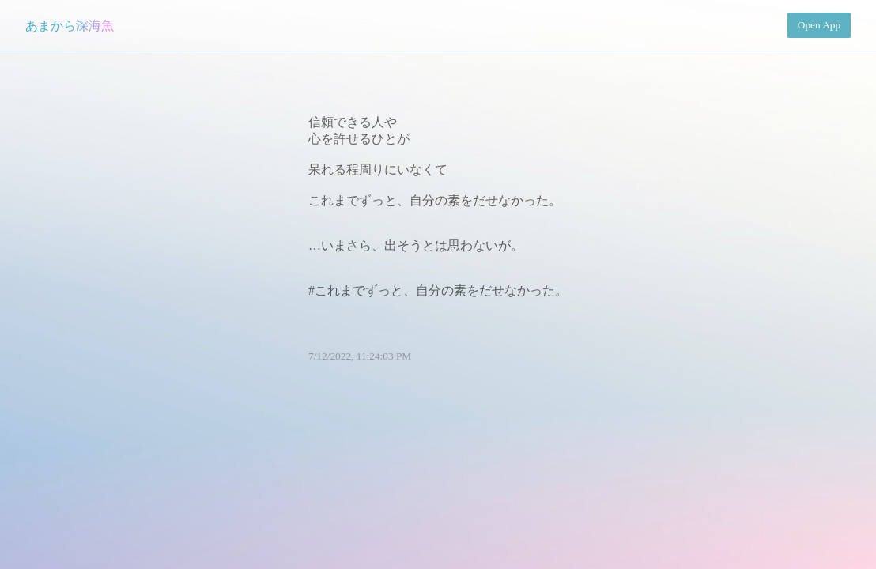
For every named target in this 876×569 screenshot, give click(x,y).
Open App (819, 25)
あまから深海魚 (69, 25)
